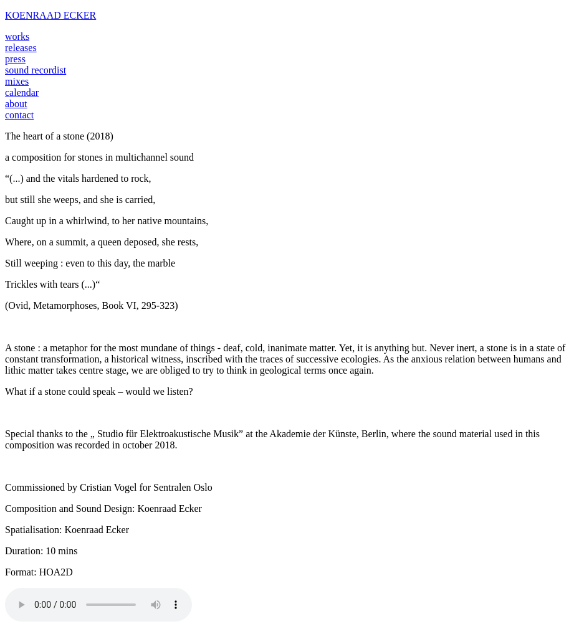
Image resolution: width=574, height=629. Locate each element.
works (17, 36)
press (15, 59)
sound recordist (35, 70)
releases (21, 47)
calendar (22, 92)
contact (19, 115)
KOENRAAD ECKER (50, 15)
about (16, 103)
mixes (17, 81)
